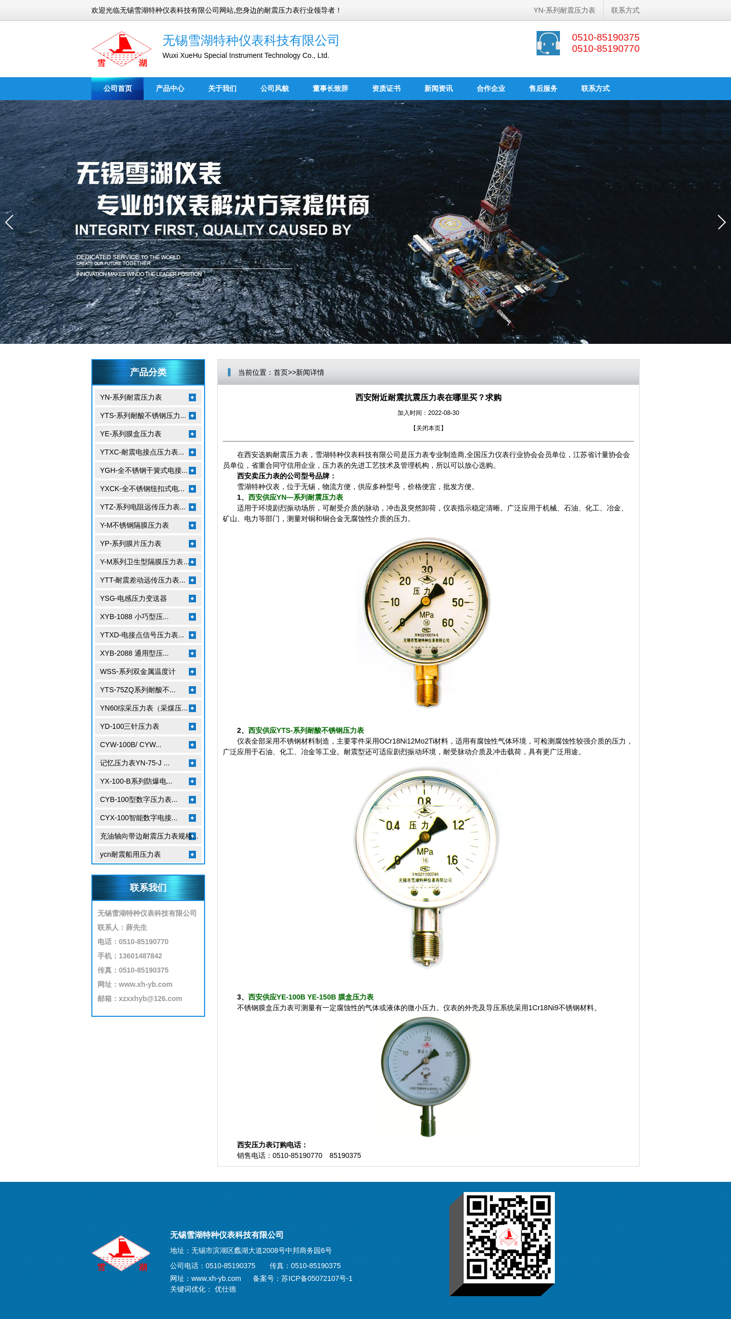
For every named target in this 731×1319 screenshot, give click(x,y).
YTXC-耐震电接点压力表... (142, 452)
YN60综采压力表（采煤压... (144, 708)
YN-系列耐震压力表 (564, 10)
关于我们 (222, 88)
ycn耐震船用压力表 (130, 854)
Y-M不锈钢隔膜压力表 (134, 525)
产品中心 (170, 88)
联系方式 (625, 10)
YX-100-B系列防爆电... (136, 781)
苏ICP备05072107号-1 (316, 1278)
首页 (281, 372)
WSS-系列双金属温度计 (138, 671)
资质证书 (386, 88)
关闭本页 (428, 428)
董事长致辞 (330, 88)
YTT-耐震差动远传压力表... (142, 580)
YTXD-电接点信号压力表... (142, 635)
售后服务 (543, 88)
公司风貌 (274, 88)
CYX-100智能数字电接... (138, 818)
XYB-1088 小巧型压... (134, 617)
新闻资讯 (438, 88)
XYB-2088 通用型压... (134, 653)
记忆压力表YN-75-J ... (135, 763)
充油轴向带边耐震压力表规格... (149, 836)
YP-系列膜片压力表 (130, 543)
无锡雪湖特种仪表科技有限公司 (251, 40)
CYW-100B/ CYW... (130, 745)
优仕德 (225, 1289)
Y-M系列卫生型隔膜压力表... (144, 562)
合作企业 (491, 88)
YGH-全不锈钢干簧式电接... (144, 470)
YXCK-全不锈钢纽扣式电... (142, 489)
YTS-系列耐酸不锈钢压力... (143, 415)
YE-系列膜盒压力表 (130, 434)
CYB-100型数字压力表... (138, 799)
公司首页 (118, 88)
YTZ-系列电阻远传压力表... (143, 507)
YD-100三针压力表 (129, 726)
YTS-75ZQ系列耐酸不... (138, 690)
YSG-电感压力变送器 (133, 598)
